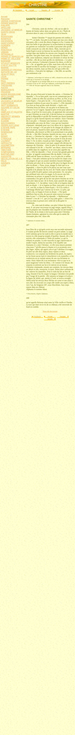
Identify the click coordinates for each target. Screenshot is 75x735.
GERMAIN (5, 119)
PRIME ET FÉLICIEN (10, 59)
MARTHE (5, 114)
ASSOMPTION (7, 145)
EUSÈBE (5, 121)
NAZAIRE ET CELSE (10, 108)
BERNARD (6, 148)
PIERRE (4, 79)
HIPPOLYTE (6, 143)
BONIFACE (6, 39)
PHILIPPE (5, 25)
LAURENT (5, 141)
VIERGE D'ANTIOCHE (11, 21)
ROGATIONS (7, 37)
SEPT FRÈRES (8, 83)
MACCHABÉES (8, 123)
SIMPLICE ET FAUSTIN (11, 112)
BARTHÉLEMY (7, 154)
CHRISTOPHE (7, 103)
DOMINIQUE (6, 132)
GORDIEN (5, 45)
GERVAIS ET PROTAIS (11, 70)
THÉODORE (6, 85)
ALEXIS (4, 88)
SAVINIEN (5, 163)
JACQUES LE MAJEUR (11, 101)
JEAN (3, 34)
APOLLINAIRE (7, 96)
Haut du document (50, 311)
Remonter (5, 19)
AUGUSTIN (6, 156)
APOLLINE (6, 28)
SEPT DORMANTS (9, 105)
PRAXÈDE (5, 92)
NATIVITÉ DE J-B (9, 72)
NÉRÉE (4, 48)
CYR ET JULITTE (9, 65)
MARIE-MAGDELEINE (11, 94)
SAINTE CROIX (8, 32)
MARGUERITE (7, 90)
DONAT (4, 136)
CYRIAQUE (6, 139)
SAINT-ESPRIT (7, 43)
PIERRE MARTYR (9, 23)
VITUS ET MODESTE (10, 63)
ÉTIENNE (5, 130)
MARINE (5, 68)
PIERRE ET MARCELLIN (12, 57)
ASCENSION (7, 41)
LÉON (3, 76)
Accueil (4, 17)
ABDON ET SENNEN (10, 116)
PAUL (3, 81)
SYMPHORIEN (7, 152)
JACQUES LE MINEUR (11, 30)
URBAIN (4, 52)
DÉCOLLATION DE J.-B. (12, 159)
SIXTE (4, 134)
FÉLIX (3, 110)
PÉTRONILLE (7, 54)
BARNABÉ (5, 61)
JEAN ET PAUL (8, 74)
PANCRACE (6, 50)
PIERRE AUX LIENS (10, 125)
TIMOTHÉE (6, 150)
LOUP (3, 165)
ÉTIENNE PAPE (8, 128)
